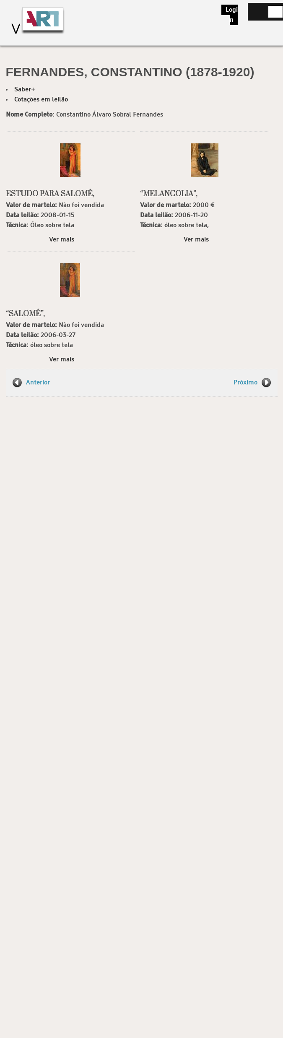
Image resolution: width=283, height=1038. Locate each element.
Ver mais (61, 239)
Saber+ (24, 89)
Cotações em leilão (41, 99)
